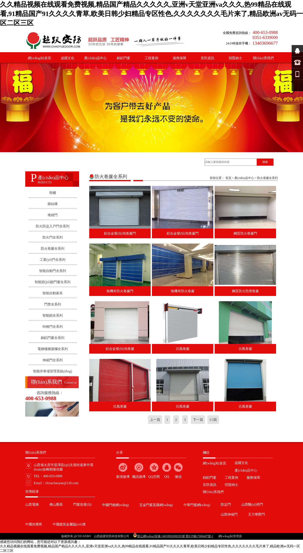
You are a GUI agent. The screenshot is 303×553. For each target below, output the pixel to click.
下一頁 (198, 419)
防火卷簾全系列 (267, 178)
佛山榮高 (56, 504)
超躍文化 (67, 58)
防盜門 (226, 504)
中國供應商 (33, 524)
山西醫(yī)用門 (252, 504)
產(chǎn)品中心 (95, 58)
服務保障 (179, 58)
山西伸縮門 (229, 514)
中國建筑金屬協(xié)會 (69, 524)
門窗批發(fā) (82, 504)
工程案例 (151, 58)
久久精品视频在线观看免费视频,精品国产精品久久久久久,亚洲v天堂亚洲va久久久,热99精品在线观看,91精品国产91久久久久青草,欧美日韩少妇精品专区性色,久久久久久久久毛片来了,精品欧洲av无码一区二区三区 (151, 14)
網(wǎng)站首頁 (39, 58)
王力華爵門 (256, 514)
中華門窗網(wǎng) (196, 505)
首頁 (228, 178)
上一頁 (155, 419)
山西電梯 (32, 504)
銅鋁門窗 (123, 58)
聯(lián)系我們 (263, 58)
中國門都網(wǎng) (115, 505)
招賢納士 (235, 58)
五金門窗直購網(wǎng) (156, 505)
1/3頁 (213, 419)
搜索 (265, 162)
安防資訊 (207, 58)
